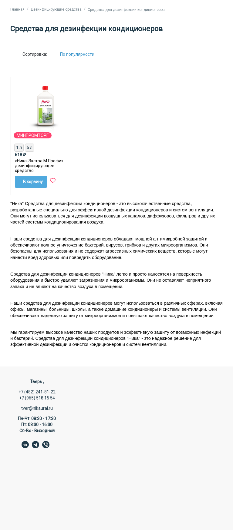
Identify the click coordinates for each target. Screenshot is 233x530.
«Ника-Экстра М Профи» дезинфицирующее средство (39, 165)
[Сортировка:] (82, 54)
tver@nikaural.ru (37, 408)
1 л (19, 147)
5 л (29, 147)
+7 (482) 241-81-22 (37, 391)
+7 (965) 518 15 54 (37, 398)
